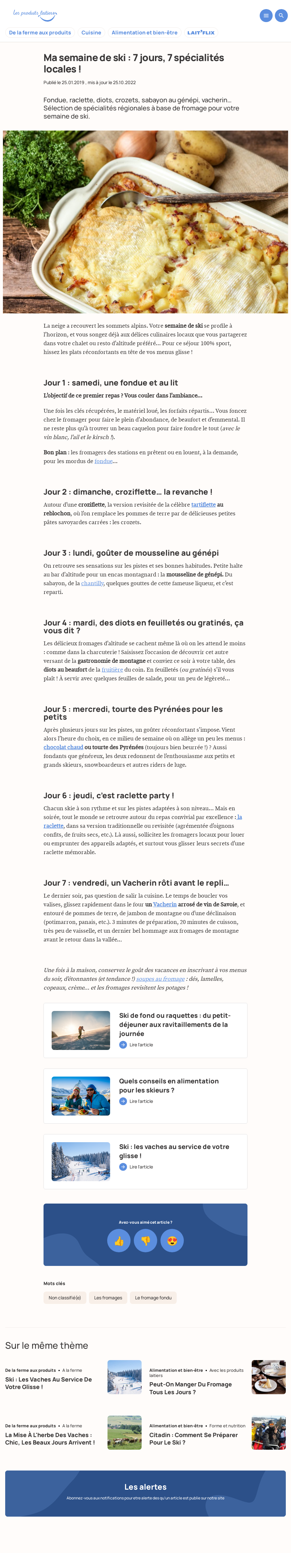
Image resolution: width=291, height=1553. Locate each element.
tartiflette (203, 536)
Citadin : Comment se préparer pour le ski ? (193, 1438)
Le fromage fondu (153, 1297)
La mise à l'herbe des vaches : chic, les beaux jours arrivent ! (50, 1438)
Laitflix (201, 32)
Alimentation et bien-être (145, 32)
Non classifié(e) (65, 1297)
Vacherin (165, 936)
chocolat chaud (63, 778)
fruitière (112, 701)
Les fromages (108, 1297)
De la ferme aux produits (40, 32)
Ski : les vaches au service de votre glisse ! (48, 1383)
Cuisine (91, 32)
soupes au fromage (160, 1010)
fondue (103, 492)
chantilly (92, 614)
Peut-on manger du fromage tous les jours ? (190, 1387)
